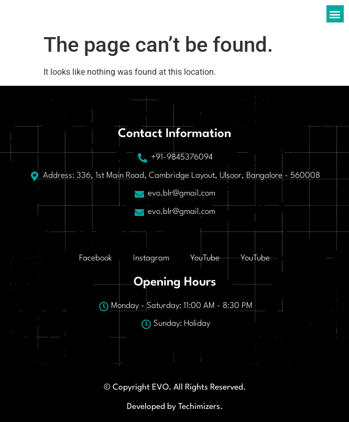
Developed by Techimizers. (175, 407)
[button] (335, 13)
